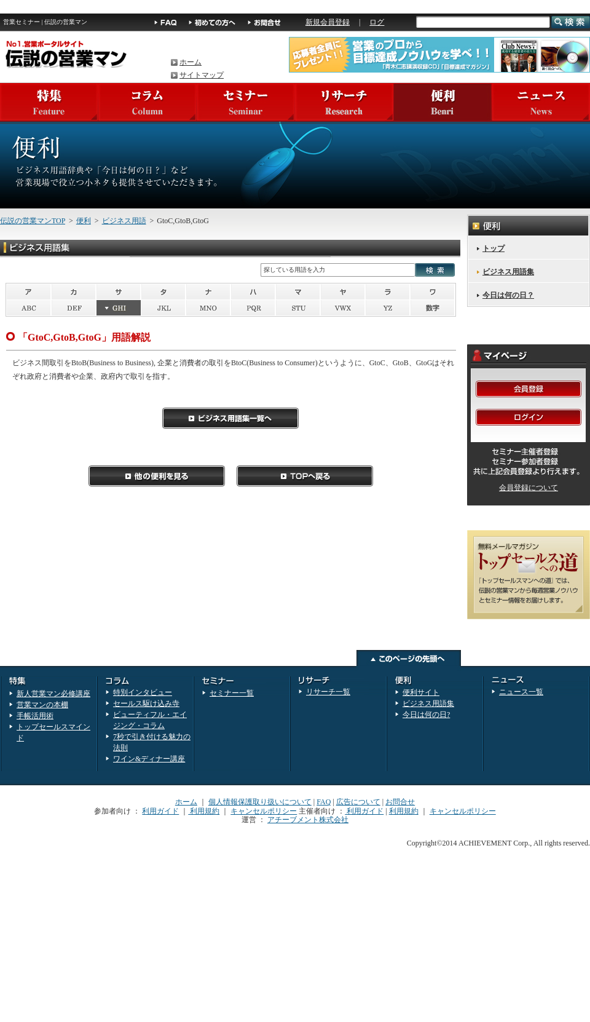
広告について (358, 802)
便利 (83, 220)
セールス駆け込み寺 (146, 703)
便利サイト (421, 692)
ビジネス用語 (124, 220)
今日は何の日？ (508, 295)
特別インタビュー (142, 692)
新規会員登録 (327, 22)
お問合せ (400, 802)
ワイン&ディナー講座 (149, 759)
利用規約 (203, 811)
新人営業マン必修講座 (53, 693)
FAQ (324, 802)
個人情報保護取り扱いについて (260, 802)
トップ (493, 248)
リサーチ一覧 (328, 691)
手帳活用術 (35, 715)
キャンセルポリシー (263, 811)
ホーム (190, 62)
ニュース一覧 (521, 691)
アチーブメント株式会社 (307, 819)
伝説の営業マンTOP (32, 220)
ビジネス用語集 (508, 271)
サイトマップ (201, 75)
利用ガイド (160, 811)
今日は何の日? (426, 714)
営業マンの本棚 (42, 704)
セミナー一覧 (232, 693)
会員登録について (528, 487)
